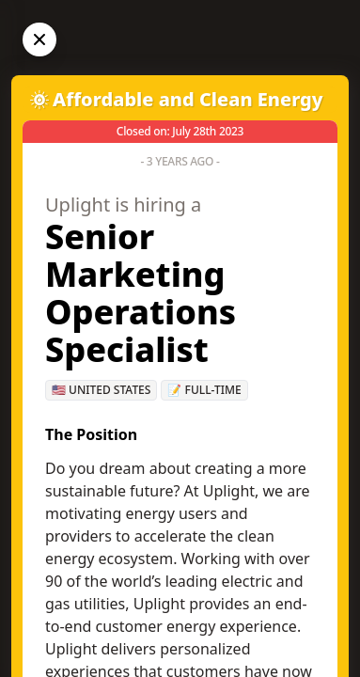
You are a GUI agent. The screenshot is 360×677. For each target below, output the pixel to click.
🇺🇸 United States (101, 390)
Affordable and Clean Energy (188, 99)
